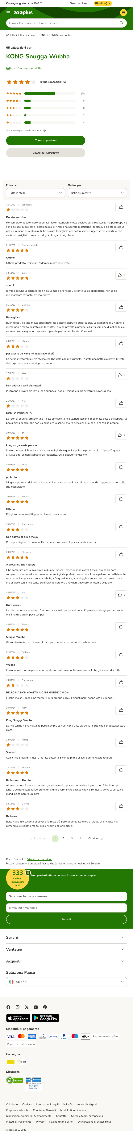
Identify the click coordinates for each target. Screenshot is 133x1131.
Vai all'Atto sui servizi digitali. (80, 1104)
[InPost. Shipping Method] (21, 1062)
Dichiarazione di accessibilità (94, 1122)
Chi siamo (12, 1104)
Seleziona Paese (20, 972)
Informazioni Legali (47, 1104)
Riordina (102, 3)
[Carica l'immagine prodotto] (24, 68)
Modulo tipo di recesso (73, 1110)
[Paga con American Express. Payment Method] (32, 1037)
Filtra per (12, 185)
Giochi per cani (27, 35)
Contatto (61, 1116)
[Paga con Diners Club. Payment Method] (42, 1037)
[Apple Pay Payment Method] (85, 1037)
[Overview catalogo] (8, 12)
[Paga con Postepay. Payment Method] (53, 1037)
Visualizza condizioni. (39, 859)
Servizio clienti (79, 3)
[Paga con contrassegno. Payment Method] (21, 1044)
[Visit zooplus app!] (18, 1021)
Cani (14, 35)
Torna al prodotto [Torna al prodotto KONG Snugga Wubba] (45, 140)
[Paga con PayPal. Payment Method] (64, 1037)
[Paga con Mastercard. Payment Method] (21, 1037)
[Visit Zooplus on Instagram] (17, 1007)
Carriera (26, 1104)
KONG (42, 35)
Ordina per (74, 185)
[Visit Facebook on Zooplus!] (8, 1007)
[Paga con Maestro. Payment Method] (74, 1037)
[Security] (14, 1080)
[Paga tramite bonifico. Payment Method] (105, 1036)
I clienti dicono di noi (61, 1122)
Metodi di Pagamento (18, 1122)
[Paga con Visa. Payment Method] (10, 1037)
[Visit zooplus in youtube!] (36, 1007)
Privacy (40, 1122)
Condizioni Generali (44, 1110)
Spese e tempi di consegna (87, 1116)
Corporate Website (17, 1110)
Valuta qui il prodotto (46, 153)
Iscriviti (66, 919)
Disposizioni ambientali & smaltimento (29, 1116)
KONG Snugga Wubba (60, 35)
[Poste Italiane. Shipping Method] (10, 1062)
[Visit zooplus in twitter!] (26, 1007)
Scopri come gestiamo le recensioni (26, 130)
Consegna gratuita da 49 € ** (24, 3)
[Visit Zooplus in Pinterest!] (45, 1007)
